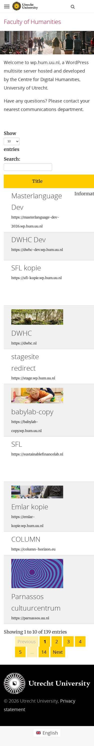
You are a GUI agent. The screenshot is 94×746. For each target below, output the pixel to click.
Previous (27, 641)
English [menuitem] (50, 733)
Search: (28, 163)
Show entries (12, 141)
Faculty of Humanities (32, 21)
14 (43, 652)
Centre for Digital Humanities (48, 79)
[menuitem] (47, 733)
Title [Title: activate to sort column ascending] (37, 181)
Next (58, 652)
